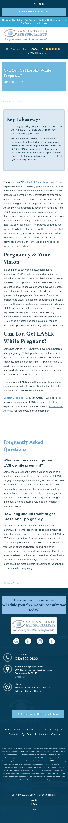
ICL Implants (57, 729)
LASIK (30, 729)
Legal (34, 800)
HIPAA (34, 804)
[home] (25, 35)
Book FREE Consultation (34, 11)
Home (7, 729)
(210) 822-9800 (26, 659)
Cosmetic (13, 734)
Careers (55, 734)
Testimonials (41, 734)
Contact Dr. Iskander (14, 398)
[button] (61, 35)
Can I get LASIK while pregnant (39, 182)
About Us (19, 729)
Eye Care (27, 734)
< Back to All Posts (12, 101)
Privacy (34, 809)
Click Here (42, 23)
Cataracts (42, 729)
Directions (20, 677)
